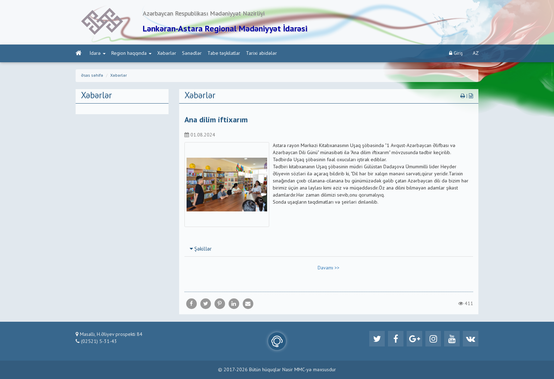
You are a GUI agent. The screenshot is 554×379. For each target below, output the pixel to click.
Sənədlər (192, 53)
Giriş (456, 53)
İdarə (98, 53)
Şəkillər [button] (201, 249)
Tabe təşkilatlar (223, 53)
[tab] (328, 248)
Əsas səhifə (92, 76)
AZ (476, 53)
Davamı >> (329, 268)
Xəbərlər (166, 53)
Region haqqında (131, 53)
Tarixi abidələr (261, 53)
